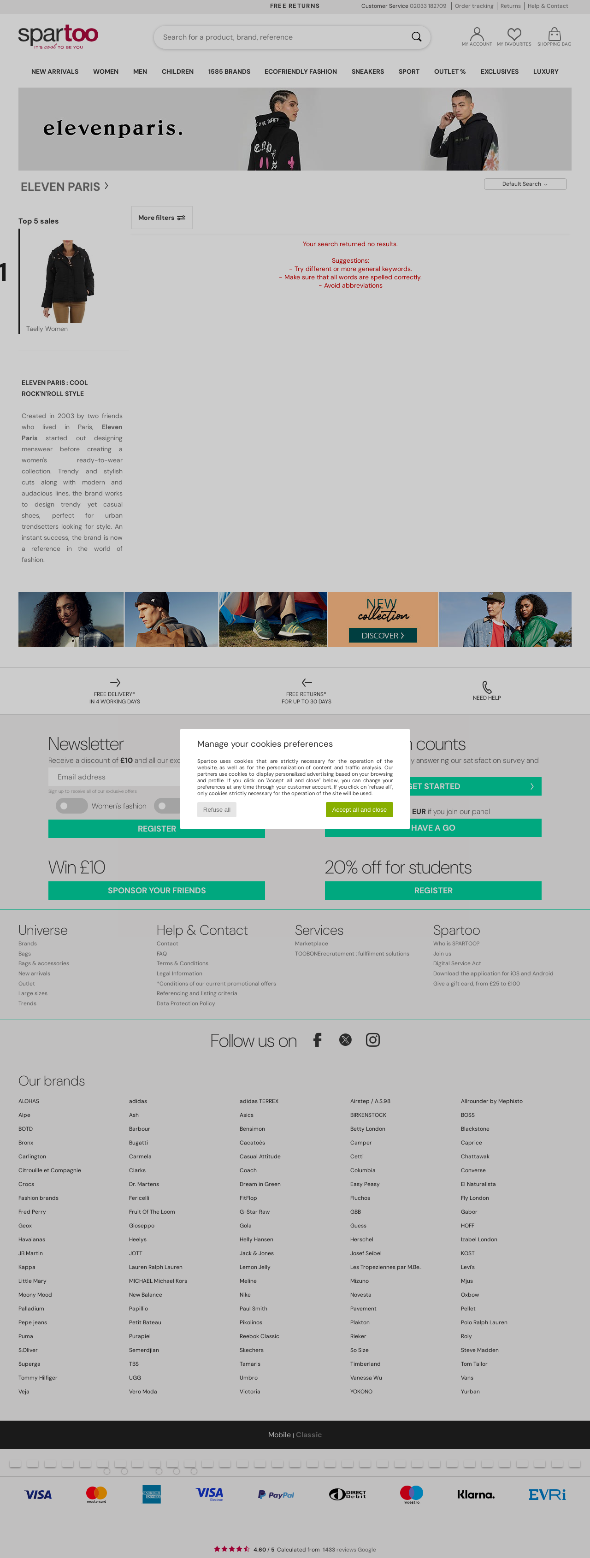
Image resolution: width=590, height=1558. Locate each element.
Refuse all (216, 809)
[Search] (416, 37)
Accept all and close (359, 809)
